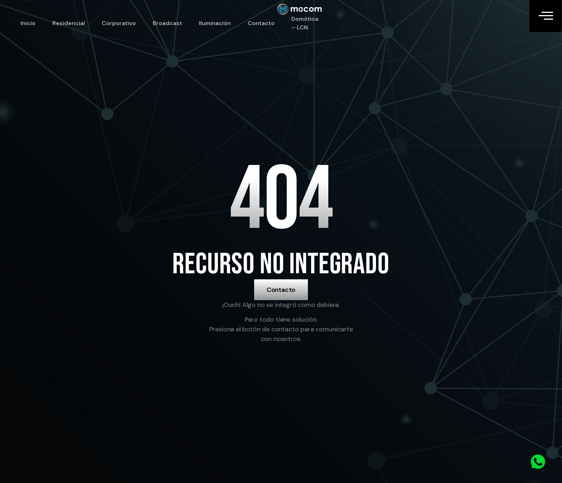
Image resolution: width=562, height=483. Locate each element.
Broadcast (167, 23)
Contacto (261, 23)
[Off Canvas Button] (545, 16)
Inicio (27, 23)
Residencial (68, 23)
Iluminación (215, 23)
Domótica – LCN (304, 23)
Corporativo (119, 23)
